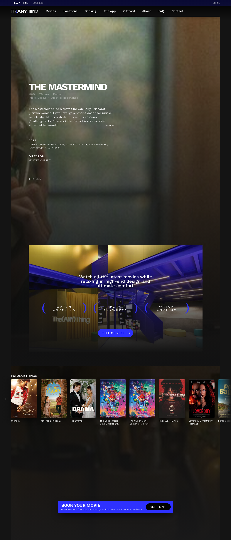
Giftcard (129, 11)
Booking (90, 11)
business (38, 3)
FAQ (161, 11)
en (214, 3)
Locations (70, 11)
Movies (50, 11)
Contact (177, 11)
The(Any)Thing (19, 3)
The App (110, 11)
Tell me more (113, 332)
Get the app (158, 507)
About (146, 11)
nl (218, 3)
